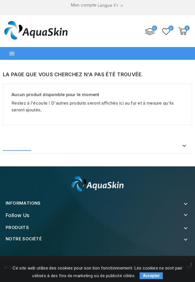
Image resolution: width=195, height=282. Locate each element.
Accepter (151, 275)
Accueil (18, 146)
